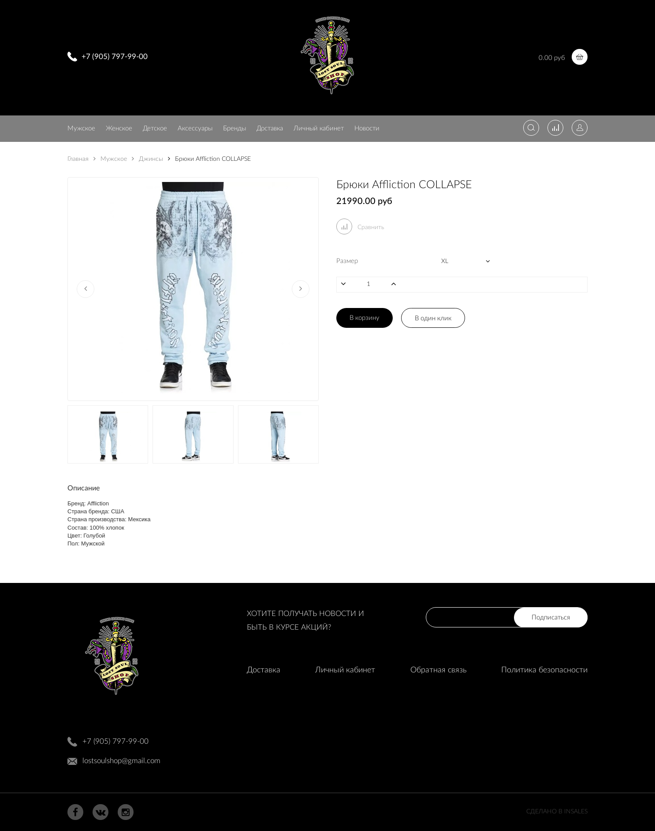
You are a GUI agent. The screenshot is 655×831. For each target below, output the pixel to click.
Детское (155, 128)
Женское (119, 128)
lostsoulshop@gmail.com (121, 760)
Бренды (234, 128)
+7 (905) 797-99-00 (115, 56)
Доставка (270, 128)
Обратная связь (438, 670)
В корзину (365, 318)
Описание (83, 488)
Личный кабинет (319, 128)
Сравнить (360, 227)
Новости (367, 128)
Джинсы (147, 159)
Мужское (81, 128)
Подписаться (551, 617)
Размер (347, 261)
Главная (78, 159)
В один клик (433, 318)
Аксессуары (195, 128)
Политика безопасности (544, 670)
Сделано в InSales (557, 812)
